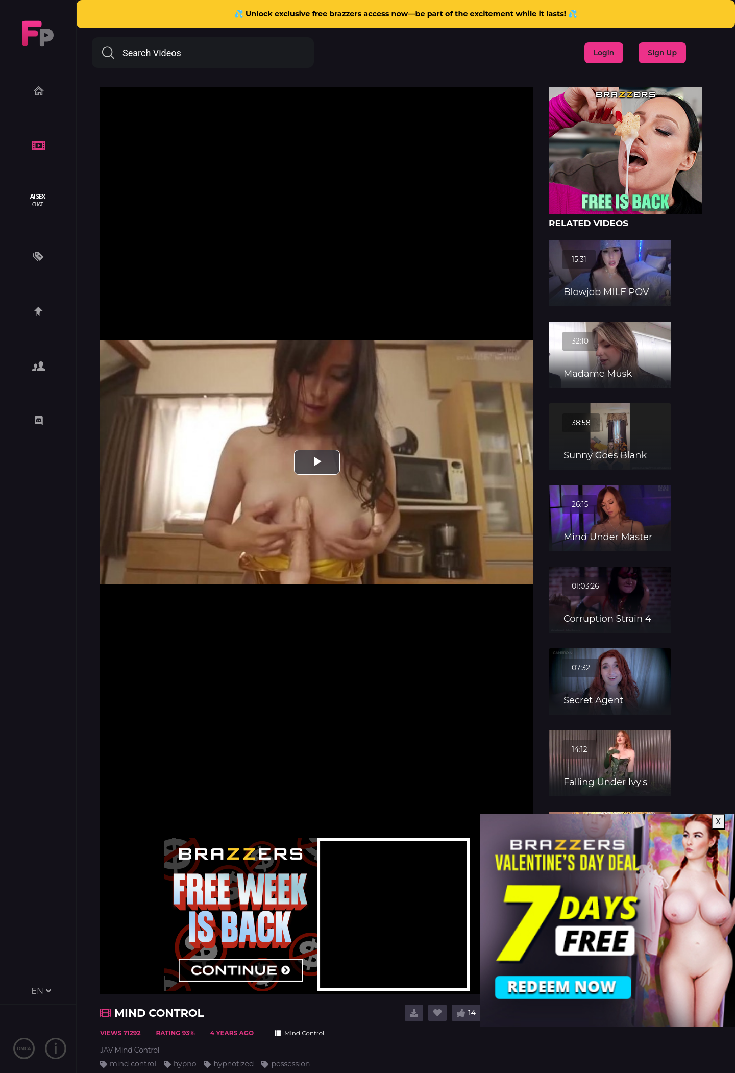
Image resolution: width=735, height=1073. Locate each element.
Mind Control (299, 1033)
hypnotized (233, 1063)
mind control (133, 1063)
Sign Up (662, 52)
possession (290, 1063)
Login (604, 52)
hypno (185, 1063)
